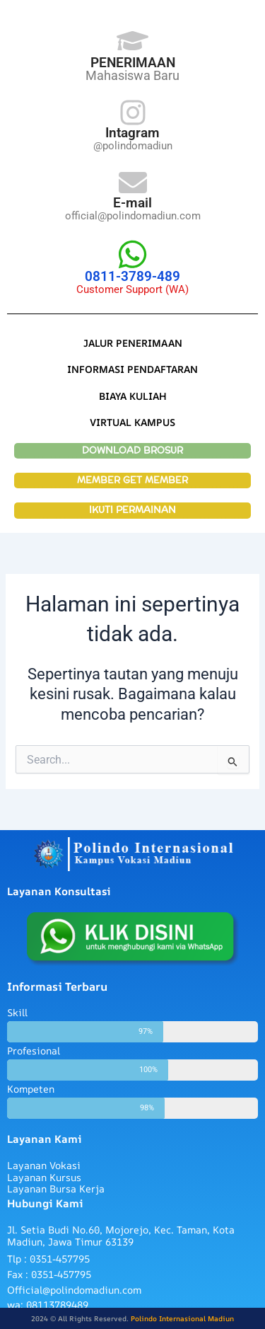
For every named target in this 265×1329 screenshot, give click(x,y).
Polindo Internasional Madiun (182, 1318)
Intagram (132, 133)
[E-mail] (133, 182)
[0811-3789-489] (132, 254)
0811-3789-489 (132, 276)
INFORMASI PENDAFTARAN (132, 369)
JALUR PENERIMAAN (132, 343)
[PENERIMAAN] (132, 41)
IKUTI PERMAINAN (132, 510)
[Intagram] (133, 112)
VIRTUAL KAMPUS (132, 422)
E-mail (132, 203)
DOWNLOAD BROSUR (132, 450)
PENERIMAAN (132, 62)
